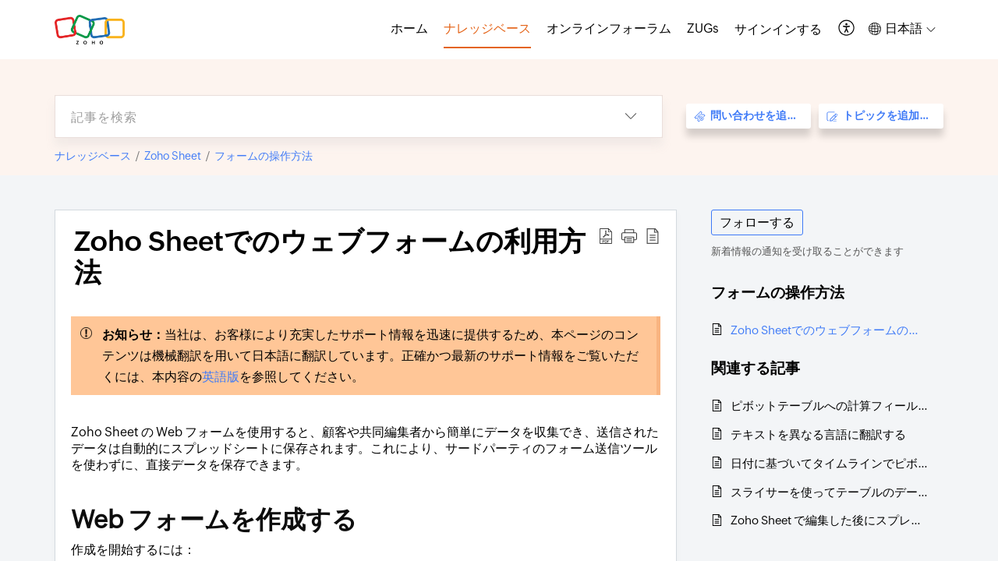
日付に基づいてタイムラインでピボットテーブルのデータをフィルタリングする (829, 463)
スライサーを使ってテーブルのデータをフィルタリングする (829, 492)
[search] (327, 116)
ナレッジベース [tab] (487, 28)
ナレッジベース (93, 156)
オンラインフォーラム (609, 28)
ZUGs (703, 28)
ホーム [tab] (409, 28)
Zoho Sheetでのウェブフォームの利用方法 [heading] (330, 257)
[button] (847, 29)
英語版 (220, 376)
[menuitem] (778, 29)
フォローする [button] (757, 222)
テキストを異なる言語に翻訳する (818, 434)
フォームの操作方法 (263, 156)
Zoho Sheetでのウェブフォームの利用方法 (829, 330)
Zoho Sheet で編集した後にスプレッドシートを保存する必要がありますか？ (829, 520)
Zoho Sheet (172, 156)
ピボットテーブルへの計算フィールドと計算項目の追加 (829, 405)
